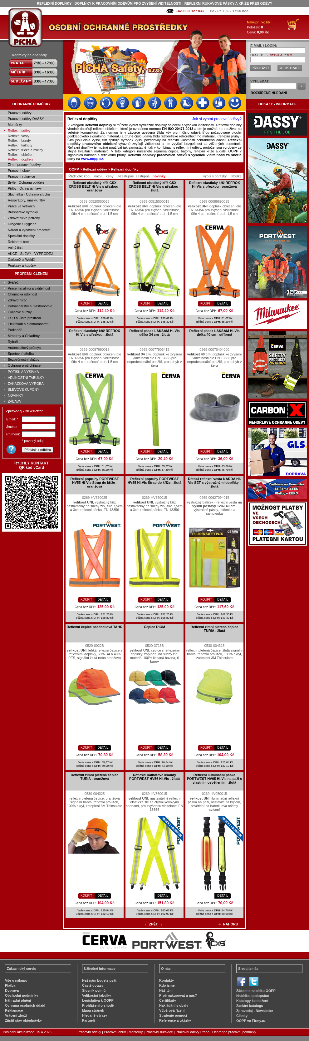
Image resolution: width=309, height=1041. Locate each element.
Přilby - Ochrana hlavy (25, 188)
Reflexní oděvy (19, 130)
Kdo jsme (167, 985)
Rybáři (13, 342)
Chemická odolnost (22, 294)
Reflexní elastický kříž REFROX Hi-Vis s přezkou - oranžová (214, 184)
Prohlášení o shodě (98, 1005)
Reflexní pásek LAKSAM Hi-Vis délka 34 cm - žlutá (154, 332)
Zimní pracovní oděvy (24, 164)
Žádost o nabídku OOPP (256, 991)
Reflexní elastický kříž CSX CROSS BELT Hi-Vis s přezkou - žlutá (154, 186)
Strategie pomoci (173, 1015)
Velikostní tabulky (96, 995)
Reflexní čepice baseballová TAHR (95, 627)
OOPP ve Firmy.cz (251, 1021)
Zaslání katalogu (249, 1006)
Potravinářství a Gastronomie (30, 306)
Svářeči (13, 282)
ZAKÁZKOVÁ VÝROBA (26, 383)
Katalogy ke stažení (252, 1001)
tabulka (235, 176)
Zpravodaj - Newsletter (254, 1011)
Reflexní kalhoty (20, 145)
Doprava (12, 990)
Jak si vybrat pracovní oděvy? (217, 119)
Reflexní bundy (19, 140)
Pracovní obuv (19, 170)
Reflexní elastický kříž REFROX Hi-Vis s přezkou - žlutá (94, 332)
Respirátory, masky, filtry (26, 200)
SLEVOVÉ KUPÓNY (23, 389)
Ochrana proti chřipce (24, 365)
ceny (109, 176)
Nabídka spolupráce (252, 996)
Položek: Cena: (258, 27)
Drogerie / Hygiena (22, 224)
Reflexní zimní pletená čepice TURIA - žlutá (214, 628)
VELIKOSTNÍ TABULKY (26, 377)
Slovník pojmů (93, 990)
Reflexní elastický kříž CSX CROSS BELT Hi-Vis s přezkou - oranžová (94, 186)
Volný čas (15, 248)
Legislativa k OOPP (98, 1000)
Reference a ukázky (175, 1020)
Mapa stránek (93, 1010)
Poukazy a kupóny (22, 265)
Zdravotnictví (17, 300)
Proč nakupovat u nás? (178, 995)
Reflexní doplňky (20, 159)
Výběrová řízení (171, 1010)
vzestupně (126, 176)
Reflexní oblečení (21, 154)
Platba (10, 985)
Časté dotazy (92, 985)
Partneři (88, 1020)
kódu (87, 176)
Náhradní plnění (18, 1000)
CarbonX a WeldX (21, 259)
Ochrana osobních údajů (25, 1005)
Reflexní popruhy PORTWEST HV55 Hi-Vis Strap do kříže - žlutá (154, 480)
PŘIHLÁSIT (260, 68)
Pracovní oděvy (20, 113)
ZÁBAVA (14, 401)
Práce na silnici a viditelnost (29, 288)
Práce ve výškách (21, 206)
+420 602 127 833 (190, 11)
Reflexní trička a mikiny (25, 150)
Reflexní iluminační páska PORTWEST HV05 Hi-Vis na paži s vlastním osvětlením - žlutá (214, 778)
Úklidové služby (20, 312)
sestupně (143, 176)
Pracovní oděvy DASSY (26, 119)
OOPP (74, 169)
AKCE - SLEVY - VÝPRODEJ (30, 253)
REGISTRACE (290, 68)
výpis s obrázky (215, 176)
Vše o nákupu (16, 980)
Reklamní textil (19, 242)
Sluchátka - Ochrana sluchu (29, 194)
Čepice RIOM (154, 627)
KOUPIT (86, 303)
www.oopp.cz (92, 159)
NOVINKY (15, 395)
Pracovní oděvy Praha (192, 1032)
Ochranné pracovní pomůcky (234, 1032)
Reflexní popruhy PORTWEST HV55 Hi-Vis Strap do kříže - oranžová (94, 482)
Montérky (15, 124)
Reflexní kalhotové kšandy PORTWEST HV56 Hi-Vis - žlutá (154, 777)
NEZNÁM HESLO (281, 55)
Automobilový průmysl (25, 347)
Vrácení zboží (16, 1015)
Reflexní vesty (18, 136)
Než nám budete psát (99, 980)
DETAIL (102, 303)
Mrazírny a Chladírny (24, 336)
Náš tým (166, 990)
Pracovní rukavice (21, 176)
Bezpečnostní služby (23, 359)
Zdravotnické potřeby (24, 218)
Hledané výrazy (94, 1015)
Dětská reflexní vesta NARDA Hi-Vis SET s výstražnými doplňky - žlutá (214, 482)
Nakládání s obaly (173, 1005)
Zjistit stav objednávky (23, 1020)
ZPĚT (153, 924)
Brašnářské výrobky (23, 212)
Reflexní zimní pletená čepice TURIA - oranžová (95, 777)
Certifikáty (167, 1000)
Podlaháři (15, 330)
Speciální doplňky (21, 236)
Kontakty (166, 980)
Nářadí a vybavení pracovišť (29, 230)
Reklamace (14, 1010)
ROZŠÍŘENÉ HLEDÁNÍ (269, 93)
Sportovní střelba (21, 353)
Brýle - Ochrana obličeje (26, 182)
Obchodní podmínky (21, 995)
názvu (98, 176)
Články (242, 1016)
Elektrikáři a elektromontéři (28, 324)
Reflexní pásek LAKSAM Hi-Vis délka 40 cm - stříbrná (214, 332)
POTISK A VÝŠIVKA (23, 372)
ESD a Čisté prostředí (24, 318)
